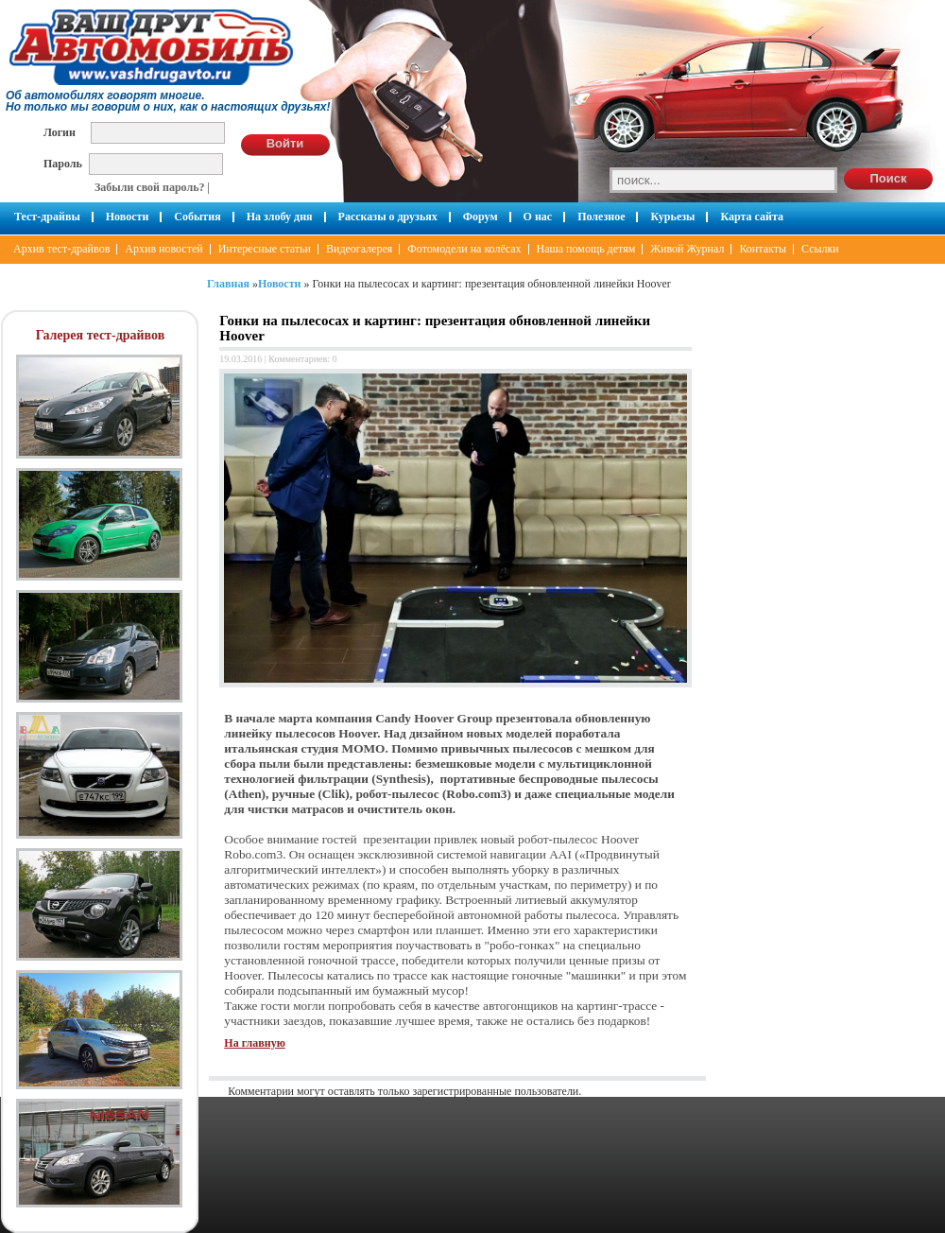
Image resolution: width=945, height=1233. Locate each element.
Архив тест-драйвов (61, 248)
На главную (254, 1043)
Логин (59, 132)
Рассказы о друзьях (388, 216)
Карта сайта (751, 216)
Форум (480, 216)
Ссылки (820, 248)
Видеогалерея (359, 248)
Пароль (62, 163)
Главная (228, 283)
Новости (127, 216)
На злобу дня (280, 216)
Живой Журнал (687, 248)
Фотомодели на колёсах (464, 248)
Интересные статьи (264, 248)
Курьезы (672, 216)
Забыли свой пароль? (149, 187)
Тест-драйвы (47, 216)
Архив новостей (163, 248)
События (197, 216)
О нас (538, 216)
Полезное (601, 216)
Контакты (762, 248)
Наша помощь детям (586, 248)
